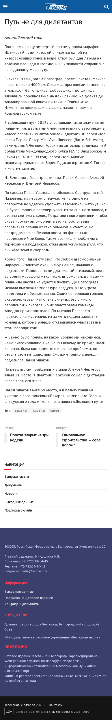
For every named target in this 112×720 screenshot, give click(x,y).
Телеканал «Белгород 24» (22, 705)
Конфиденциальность (21, 604)
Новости (10, 494)
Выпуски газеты (16, 477)
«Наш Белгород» (59, 711)
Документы (13, 485)
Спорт (54, 410)
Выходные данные (19, 502)
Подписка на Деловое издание (28, 598)
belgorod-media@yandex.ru (25, 571)
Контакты (56, 705)
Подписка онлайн (18, 510)
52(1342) (21, 410)
